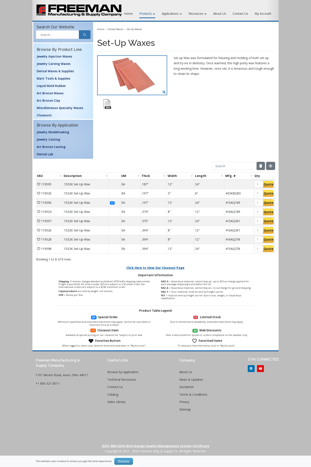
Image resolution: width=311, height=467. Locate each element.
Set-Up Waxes (134, 29)
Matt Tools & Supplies (53, 78)
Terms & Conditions (193, 394)
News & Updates (191, 379)
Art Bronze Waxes (50, 93)
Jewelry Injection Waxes (54, 56)
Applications (172, 13)
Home (128, 13)
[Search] (234, 166)
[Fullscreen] (270, 166)
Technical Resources (121, 379)
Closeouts (44, 115)
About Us (219, 13)
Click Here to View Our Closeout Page (155, 268)
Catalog (112, 394)
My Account (263, 13)
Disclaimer (186, 387)
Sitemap (185, 409)
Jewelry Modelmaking (53, 132)
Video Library (116, 402)
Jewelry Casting (48, 139)
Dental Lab (45, 154)
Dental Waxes (115, 29)
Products (147, 13)
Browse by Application (122, 372)
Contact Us (240, 13)
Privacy (184, 402)
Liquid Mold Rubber (51, 86)
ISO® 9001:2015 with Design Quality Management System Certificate (155, 446)
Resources (198, 13)
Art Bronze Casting (51, 147)
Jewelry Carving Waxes (53, 64)
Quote (268, 184)
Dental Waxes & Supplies (55, 71)
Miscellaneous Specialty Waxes (60, 108)
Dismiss (123, 461)
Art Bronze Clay (48, 100)
